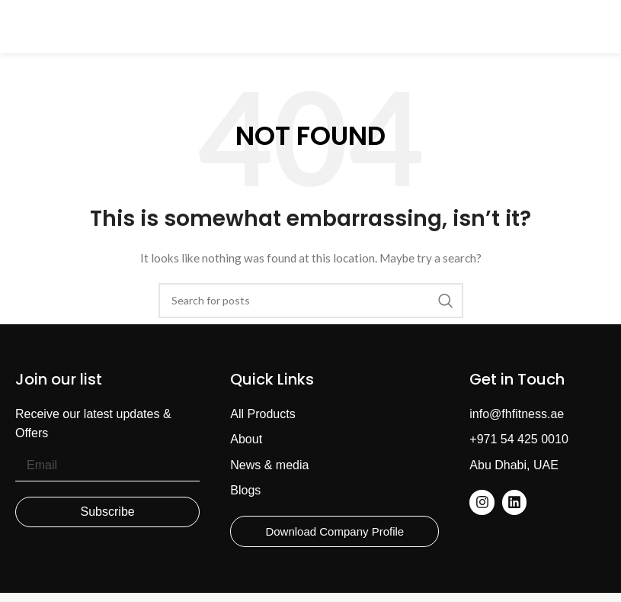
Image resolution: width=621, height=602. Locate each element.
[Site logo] (311, 25)
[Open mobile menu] (19, 26)
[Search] (310, 300)
